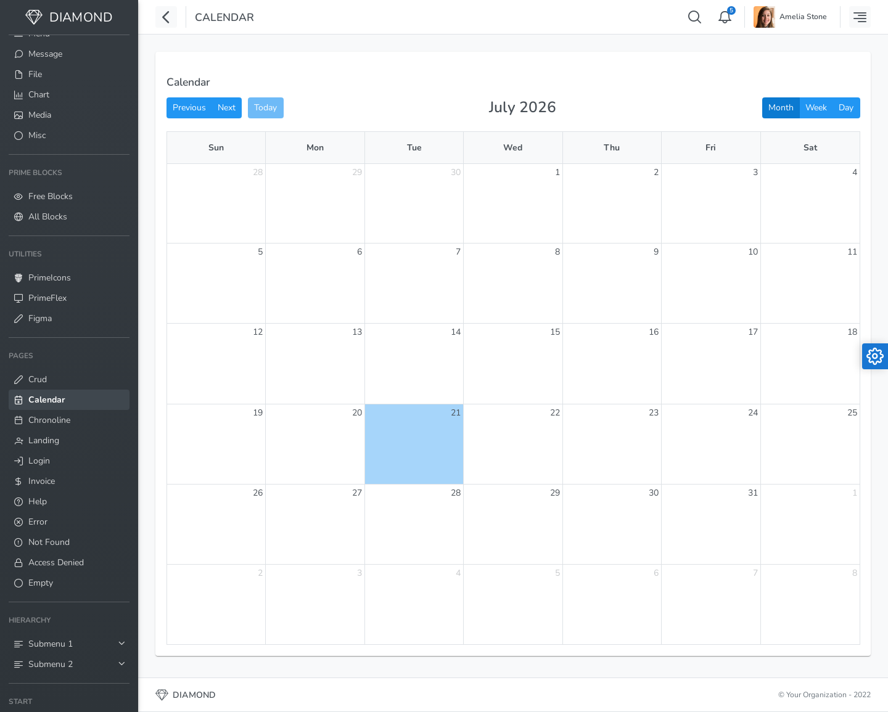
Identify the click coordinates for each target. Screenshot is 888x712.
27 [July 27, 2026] (357, 493)
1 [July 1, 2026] (557, 172)
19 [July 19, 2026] (258, 413)
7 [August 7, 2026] (755, 573)
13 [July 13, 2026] (357, 332)
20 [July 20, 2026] (357, 413)
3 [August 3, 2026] (359, 573)
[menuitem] (69, 54)
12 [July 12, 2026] (258, 332)
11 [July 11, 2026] (852, 252)
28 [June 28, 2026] (258, 172)
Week (816, 107)
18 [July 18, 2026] (852, 332)
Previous (189, 107)
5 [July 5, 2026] (260, 252)
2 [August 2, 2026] (260, 573)
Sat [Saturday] (810, 147)
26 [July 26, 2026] (258, 493)
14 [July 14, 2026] (456, 332)
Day (846, 107)
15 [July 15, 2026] (555, 332)
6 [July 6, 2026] (359, 252)
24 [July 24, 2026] (753, 413)
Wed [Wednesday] (512, 147)
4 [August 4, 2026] (458, 573)
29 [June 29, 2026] (357, 172)
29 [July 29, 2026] (555, 493)
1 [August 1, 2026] (854, 493)
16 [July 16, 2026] (654, 332)
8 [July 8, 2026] (557, 252)
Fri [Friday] (710, 147)
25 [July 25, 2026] (852, 413)
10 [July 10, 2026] (753, 252)
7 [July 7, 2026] (458, 252)
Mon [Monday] (315, 147)
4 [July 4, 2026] (854, 172)
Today (265, 107)
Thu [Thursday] (612, 147)
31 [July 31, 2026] (753, 493)
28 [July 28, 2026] (456, 493)
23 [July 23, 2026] (654, 413)
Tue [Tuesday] (414, 147)
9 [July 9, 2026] (656, 252)
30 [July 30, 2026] (654, 493)
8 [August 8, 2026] (854, 573)
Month (781, 107)
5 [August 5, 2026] (557, 573)
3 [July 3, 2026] (755, 172)
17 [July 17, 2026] (753, 332)
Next (227, 107)
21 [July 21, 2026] (456, 413)
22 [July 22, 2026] (555, 413)
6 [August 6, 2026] (656, 573)
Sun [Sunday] (216, 147)
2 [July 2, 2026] (656, 172)
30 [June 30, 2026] (456, 172)
